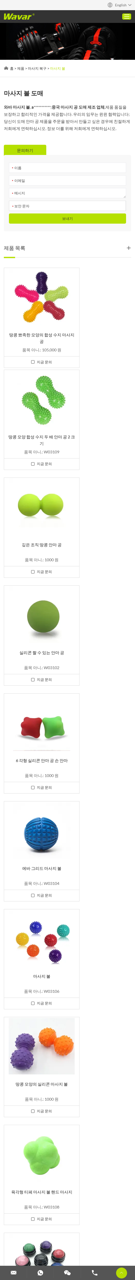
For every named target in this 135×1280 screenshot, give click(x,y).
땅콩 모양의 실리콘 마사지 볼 (100, 634)
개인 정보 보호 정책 (37, 1213)
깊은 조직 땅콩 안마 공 (34, 430)
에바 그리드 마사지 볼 (100, 532)
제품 (20, 68)
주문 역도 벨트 (93, 1243)
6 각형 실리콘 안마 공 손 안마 (34, 532)
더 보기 (34, 1236)
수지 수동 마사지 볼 (100, 736)
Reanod (10, 1213)
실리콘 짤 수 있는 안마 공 (100, 430)
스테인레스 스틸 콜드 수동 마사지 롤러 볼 (34, 842)
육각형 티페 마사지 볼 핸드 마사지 (34, 740)
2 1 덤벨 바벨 (58, 1223)
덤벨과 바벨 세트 (30, 1249)
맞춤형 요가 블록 (62, 1243)
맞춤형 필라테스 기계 (24, 1243)
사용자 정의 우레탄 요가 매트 (65, 1229)
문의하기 (12, 1172)
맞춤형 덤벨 (60, 1249)
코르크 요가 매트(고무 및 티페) (99, 1223)
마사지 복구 (37, 68)
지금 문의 (37, 356)
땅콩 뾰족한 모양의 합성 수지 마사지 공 (34, 332)
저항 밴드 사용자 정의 (93, 1249)
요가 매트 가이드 (20, 1229)
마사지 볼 (57, 68)
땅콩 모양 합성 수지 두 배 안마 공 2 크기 (100, 332)
